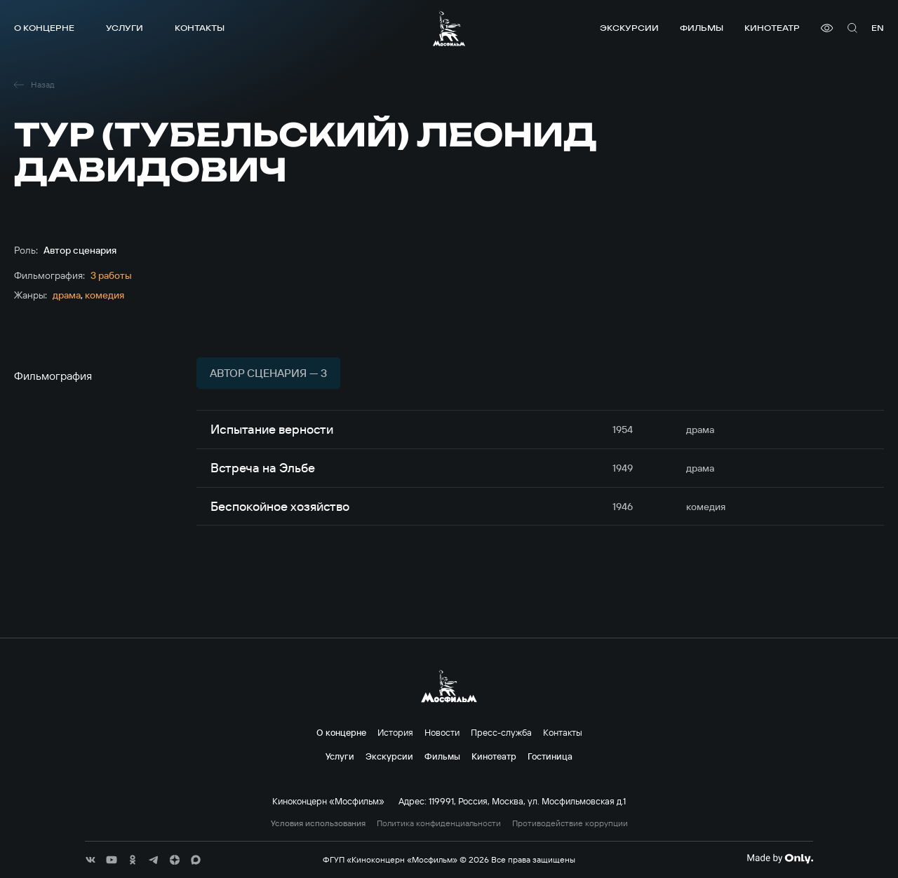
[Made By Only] (779, 858)
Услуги (124, 27)
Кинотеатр (772, 27)
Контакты (199, 27)
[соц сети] (90, 859)
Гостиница (550, 756)
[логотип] (449, 28)
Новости (442, 732)
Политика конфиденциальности (439, 823)
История (395, 732)
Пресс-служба (501, 732)
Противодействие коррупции (570, 823)
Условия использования (318, 823)
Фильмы (701, 27)
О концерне (44, 27)
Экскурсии (629, 27)
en (877, 27)
